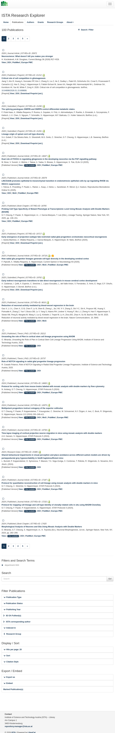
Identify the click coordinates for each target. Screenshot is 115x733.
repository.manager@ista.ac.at (18, 726)
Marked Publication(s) (13, 689)
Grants (41, 22)
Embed (8, 683)
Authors (30, 22)
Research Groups (55, 22)
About (70, 22)
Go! (110, 579)
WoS (14, 193)
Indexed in (10, 628)
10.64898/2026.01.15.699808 (14, 90)
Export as (9, 677)
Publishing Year (12, 609)
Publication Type (12, 597)
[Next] (27, 38)
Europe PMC (27, 62)
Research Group (12, 634)
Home (6, 22)
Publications (17, 22)
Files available (30, 165)
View (4, 62)
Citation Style (11, 662)
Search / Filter (86, 30)
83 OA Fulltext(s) (12, 616)
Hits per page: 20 (13, 649)
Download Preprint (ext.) (32, 93)
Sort (7, 656)
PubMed (16, 62)
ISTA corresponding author (17, 622)
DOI (9, 62)
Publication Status (13, 603)
